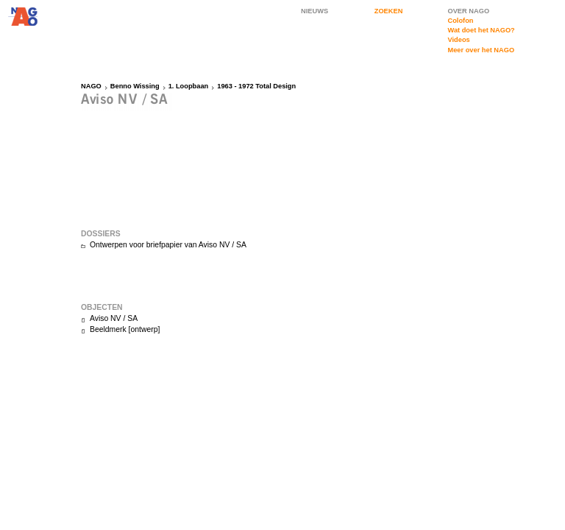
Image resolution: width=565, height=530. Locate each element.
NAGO (91, 86)
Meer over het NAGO (480, 50)
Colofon (460, 20)
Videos (458, 39)
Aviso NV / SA (114, 318)
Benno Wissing (135, 86)
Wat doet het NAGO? (480, 30)
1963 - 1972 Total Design (256, 86)
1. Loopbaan (188, 86)
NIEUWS (314, 11)
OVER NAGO (468, 11)
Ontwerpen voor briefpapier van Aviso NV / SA (168, 245)
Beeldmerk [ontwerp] (125, 329)
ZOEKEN (388, 11)
